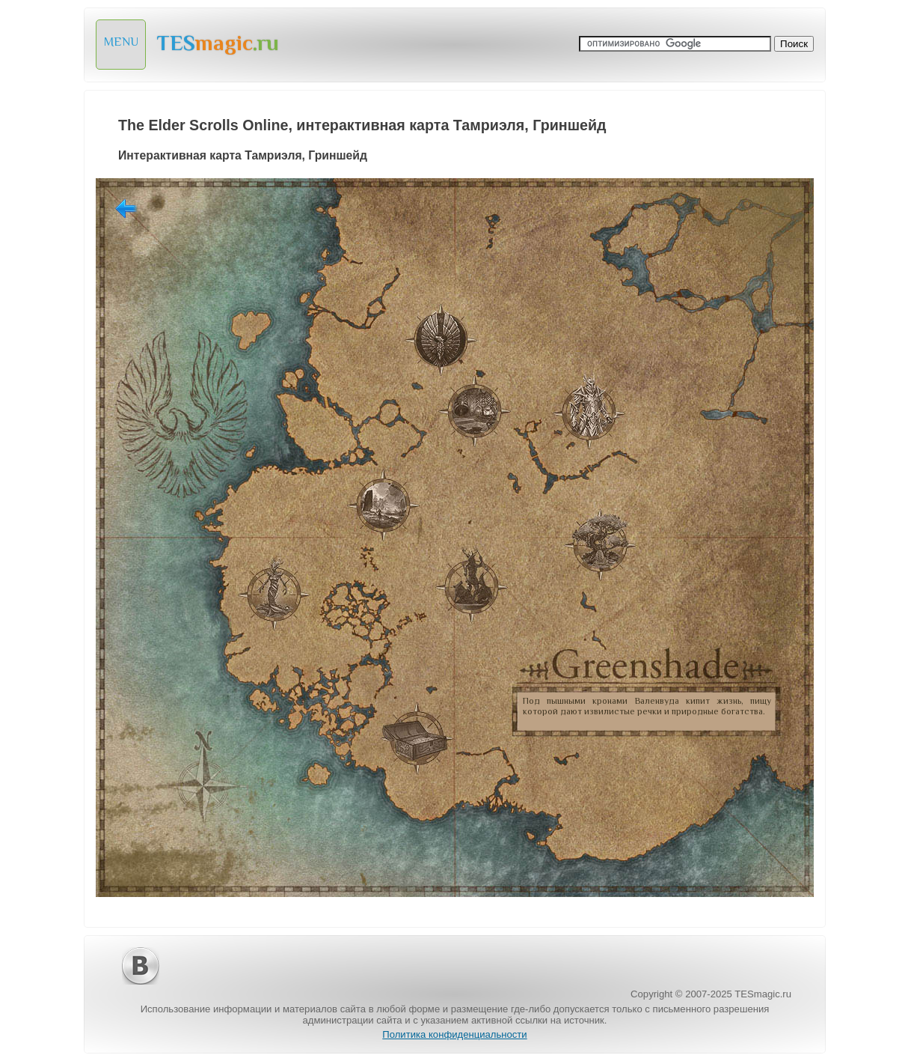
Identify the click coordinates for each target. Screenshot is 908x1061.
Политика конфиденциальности (454, 1034)
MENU (121, 42)
